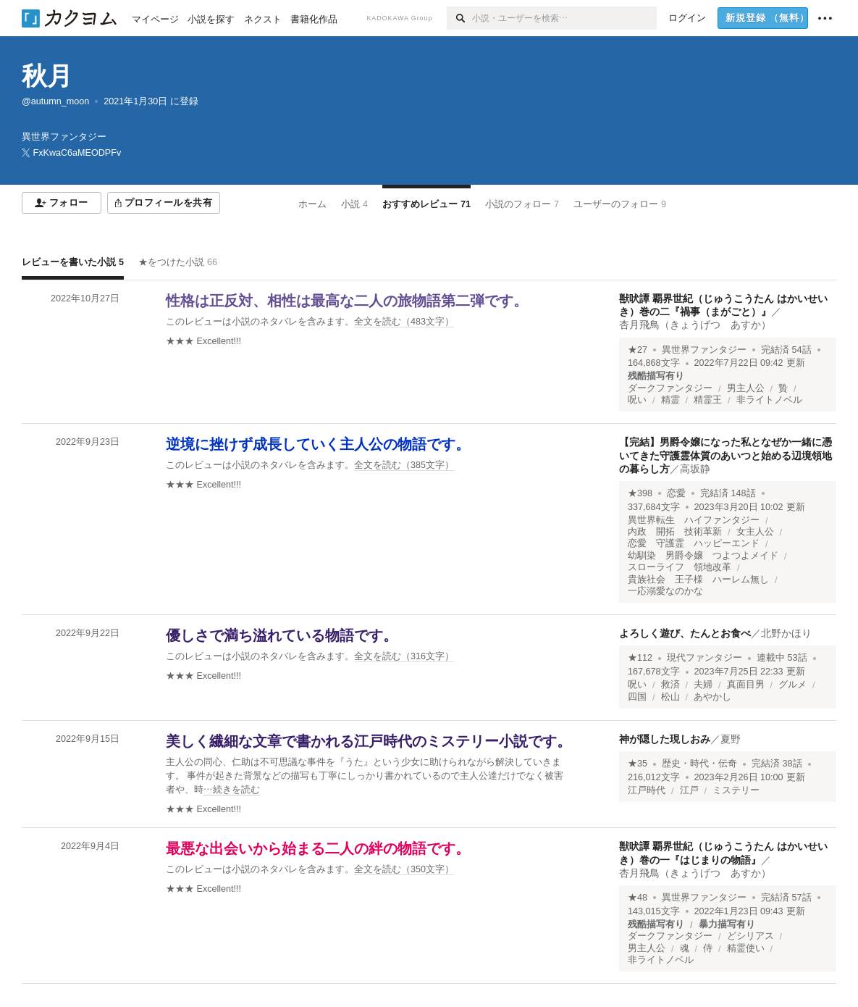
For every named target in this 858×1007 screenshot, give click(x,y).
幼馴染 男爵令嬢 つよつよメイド (703, 556)
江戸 (689, 790)
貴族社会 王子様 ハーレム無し (698, 579)
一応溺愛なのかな (665, 591)
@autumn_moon (55, 101)
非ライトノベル (769, 400)
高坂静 (695, 469)
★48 (637, 898)
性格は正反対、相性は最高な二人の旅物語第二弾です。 (347, 301)
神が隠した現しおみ (664, 739)
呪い (637, 400)
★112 (640, 658)
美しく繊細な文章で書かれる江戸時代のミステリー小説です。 (368, 741)
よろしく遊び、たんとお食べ (685, 633)
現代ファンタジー (704, 658)
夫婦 (703, 685)
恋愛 (676, 493)
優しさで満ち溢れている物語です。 (282, 635)
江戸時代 (646, 790)
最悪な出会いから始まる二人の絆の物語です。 (318, 848)
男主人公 (746, 388)
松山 (670, 697)
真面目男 (746, 685)
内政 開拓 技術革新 (675, 532)
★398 (640, 493)
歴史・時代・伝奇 (699, 764)
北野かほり (786, 633)
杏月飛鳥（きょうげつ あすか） (695, 324)
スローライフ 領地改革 (679, 567)
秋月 (47, 76)
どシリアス (750, 936)
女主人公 (755, 532)
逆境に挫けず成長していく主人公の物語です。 (318, 444)
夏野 (730, 739)
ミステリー (736, 790)
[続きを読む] (369, 776)
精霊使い (746, 948)
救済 (670, 685)
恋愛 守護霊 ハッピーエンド (694, 543)
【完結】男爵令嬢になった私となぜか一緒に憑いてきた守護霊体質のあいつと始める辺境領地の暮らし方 (725, 455)
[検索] (459, 18)
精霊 (670, 400)
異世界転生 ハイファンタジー (694, 520)
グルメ (792, 685)
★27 (637, 350)
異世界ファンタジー (704, 350)
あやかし (712, 697)
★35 (637, 764)
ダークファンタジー (670, 388)
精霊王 (708, 400)
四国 (637, 697)
